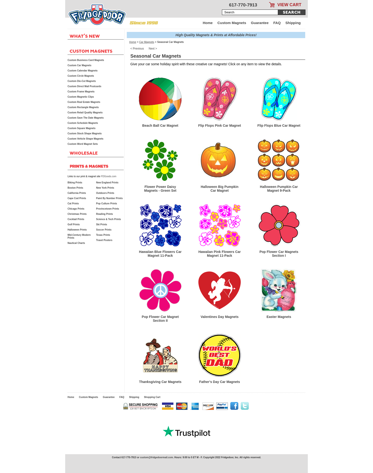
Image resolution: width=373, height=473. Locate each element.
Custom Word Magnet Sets (83, 144)
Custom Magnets (231, 23)
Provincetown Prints (107, 208)
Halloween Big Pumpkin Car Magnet (220, 188)
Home (208, 23)
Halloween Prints (77, 229)
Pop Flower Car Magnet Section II (160, 318)
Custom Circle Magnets (81, 76)
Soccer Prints (103, 229)
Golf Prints (74, 224)
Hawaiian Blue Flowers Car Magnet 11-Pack (160, 253)
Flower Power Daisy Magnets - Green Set (160, 188)
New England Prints (107, 182)
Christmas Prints (77, 214)
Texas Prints (103, 235)
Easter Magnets (279, 317)
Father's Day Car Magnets (219, 382)
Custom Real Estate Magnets (84, 102)
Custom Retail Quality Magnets (85, 112)
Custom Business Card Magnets (86, 60)
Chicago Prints (76, 208)
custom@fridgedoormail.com (156, 457)
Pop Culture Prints (106, 203)
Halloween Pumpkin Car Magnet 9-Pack (279, 188)
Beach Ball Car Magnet (160, 125)
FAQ (277, 23)
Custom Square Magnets (81, 128)
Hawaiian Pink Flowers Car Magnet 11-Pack (219, 253)
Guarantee (260, 23)
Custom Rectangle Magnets (83, 107)
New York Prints (105, 187)
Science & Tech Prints (108, 219)
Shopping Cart (152, 397)
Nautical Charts (76, 243)
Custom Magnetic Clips (81, 97)
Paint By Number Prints (109, 198)
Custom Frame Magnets (81, 91)
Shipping (293, 23)
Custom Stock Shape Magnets (85, 133)
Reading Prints (104, 214)
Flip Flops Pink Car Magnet (219, 125)
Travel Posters (104, 240)
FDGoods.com (108, 176)
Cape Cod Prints (77, 198)
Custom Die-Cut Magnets (82, 81)
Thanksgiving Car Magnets (160, 382)
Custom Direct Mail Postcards (84, 86)
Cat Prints (73, 203)
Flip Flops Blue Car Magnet (278, 125)
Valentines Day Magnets (220, 317)
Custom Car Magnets (79, 65)
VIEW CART (289, 4)
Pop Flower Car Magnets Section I (279, 253)
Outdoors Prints (105, 193)
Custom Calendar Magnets (83, 70)
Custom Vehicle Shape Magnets (85, 138)
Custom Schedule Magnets (83, 123)
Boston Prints (75, 187)
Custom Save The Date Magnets (86, 117)
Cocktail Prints (76, 219)
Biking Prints (75, 182)
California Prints (77, 193)
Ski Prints (101, 224)
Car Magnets (146, 41)
